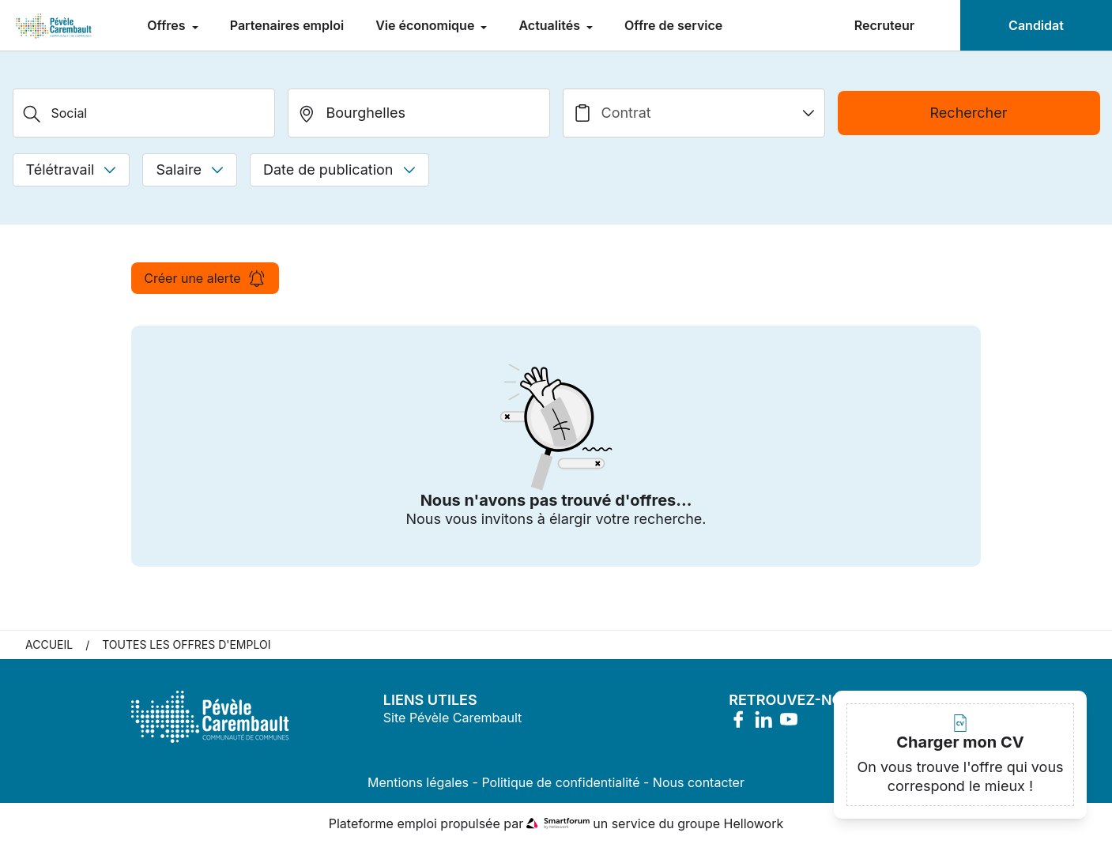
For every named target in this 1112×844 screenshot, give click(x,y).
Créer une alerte (205, 278)
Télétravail (71, 169)
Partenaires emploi (287, 25)
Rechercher (969, 112)
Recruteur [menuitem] (884, 25)
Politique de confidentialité (560, 782)
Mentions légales (418, 782)
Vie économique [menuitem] (426, 25)
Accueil (49, 644)
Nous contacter (698, 782)
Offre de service (673, 25)
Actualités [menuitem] (550, 25)
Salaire (189, 169)
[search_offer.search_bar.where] (419, 113)
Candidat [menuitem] (1036, 25)
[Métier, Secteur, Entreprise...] (144, 113)
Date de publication (339, 169)
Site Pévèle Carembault (452, 717)
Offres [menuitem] (167, 25)
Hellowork (754, 823)
